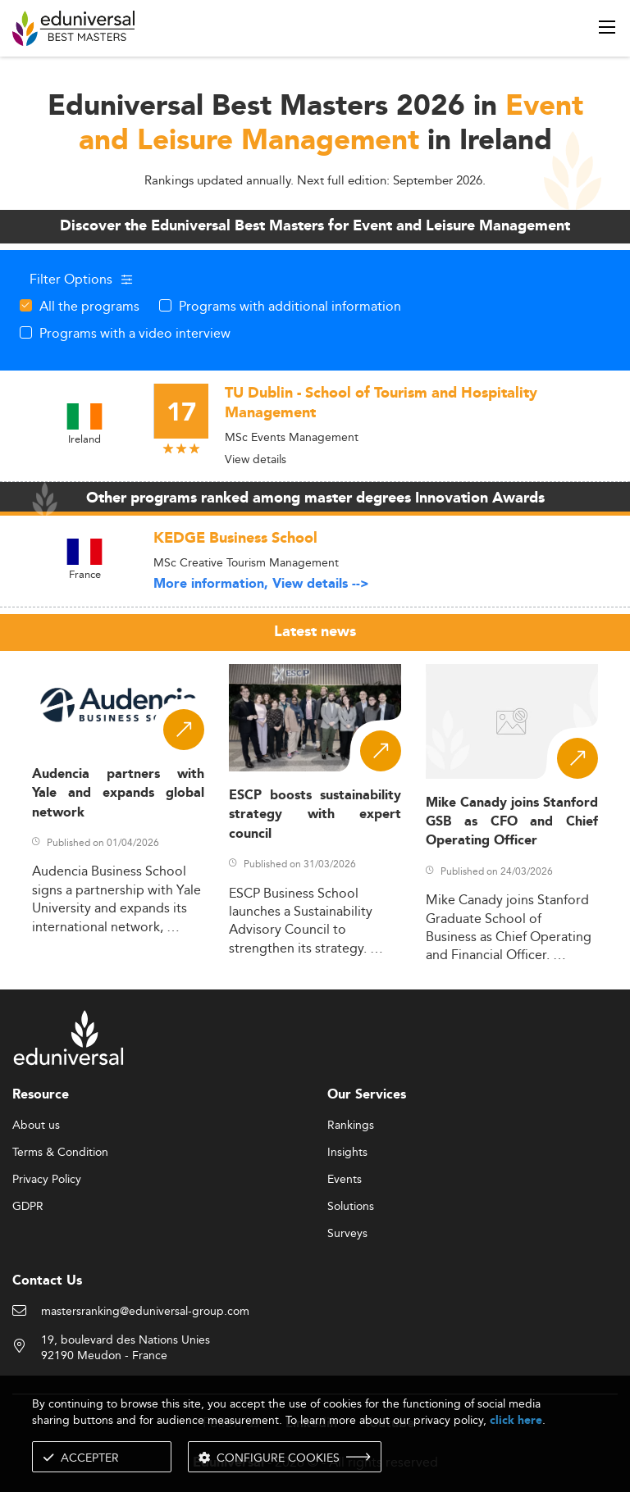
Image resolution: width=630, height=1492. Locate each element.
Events (344, 1179)
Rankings (350, 1125)
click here (516, 1420)
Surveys (347, 1234)
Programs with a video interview (135, 333)
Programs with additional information (290, 306)
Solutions (350, 1207)
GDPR (27, 1207)
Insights (347, 1152)
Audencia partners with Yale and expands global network (118, 793)
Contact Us (47, 1281)
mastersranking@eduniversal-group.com (145, 1311)
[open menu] (607, 27)
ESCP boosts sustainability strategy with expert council (315, 814)
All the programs (89, 306)
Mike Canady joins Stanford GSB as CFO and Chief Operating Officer (512, 822)
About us (36, 1125)
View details (255, 459)
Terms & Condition (60, 1152)
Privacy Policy (46, 1179)
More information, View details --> (261, 584)
